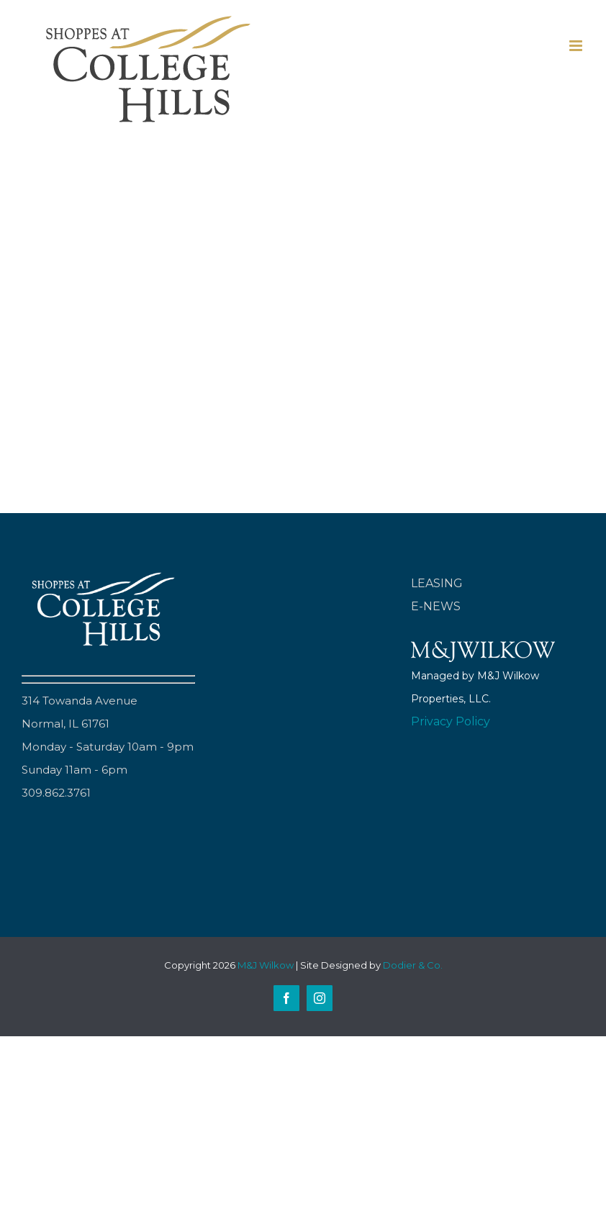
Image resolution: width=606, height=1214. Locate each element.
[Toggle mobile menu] (576, 45)
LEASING (437, 583)
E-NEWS (436, 606)
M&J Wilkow (266, 965)
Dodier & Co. (413, 965)
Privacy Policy (450, 721)
